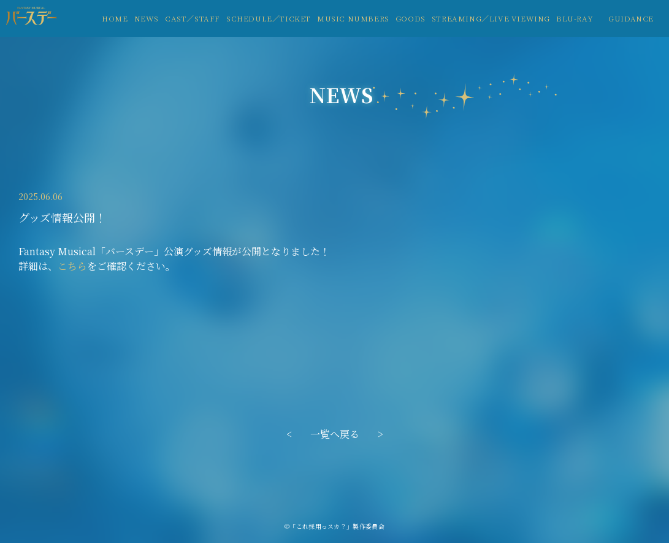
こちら (72, 266)
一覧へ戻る (334, 434)
